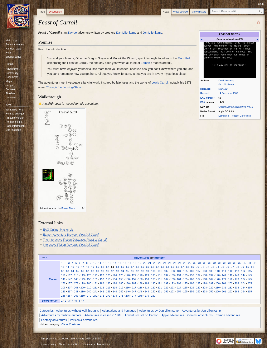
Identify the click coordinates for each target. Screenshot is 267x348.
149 (82, 279)
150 (89, 279)
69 (192, 266)
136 (192, 275)
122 (102, 275)
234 (243, 287)
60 (147, 266)
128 (140, 275)
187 (134, 283)
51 (102, 266)
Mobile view (103, 344)
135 (185, 275)
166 (192, 279)
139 (211, 275)
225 (185, 287)
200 (217, 283)
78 (237, 266)
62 (157, 266)
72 (207, 266)
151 (95, 279)
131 (159, 275)
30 (194, 263)
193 (172, 283)
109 (211, 271)
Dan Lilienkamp (226, 80)
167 (198, 279)
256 (192, 291)
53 (112, 266)
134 (179, 275)
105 (185, 271)
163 (172, 279)
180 (89, 283)
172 (230, 279)
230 (217, 287)
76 (227, 266)
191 (159, 283)
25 (169, 263)
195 (185, 283)
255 (185, 291)
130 (153, 275)
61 (152, 266)
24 (164, 263)
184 (115, 283)
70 (197, 266)
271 (95, 295)
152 (102, 279)
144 (243, 275)
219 (147, 287)
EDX (202, 102)
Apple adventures (172, 315)
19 (139, 263)
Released (205, 89)
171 (224, 279)
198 (205, 283)
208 (76, 287)
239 (82, 291)
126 (127, 275)
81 (252, 266)
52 (107, 266)
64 (167, 266)
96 (132, 271)
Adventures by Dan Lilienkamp (159, 310)
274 (115, 295)
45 (72, 266)
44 (67, 266)
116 (63, 275)
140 (217, 275)
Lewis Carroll (160, 82)
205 (250, 283)
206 (63, 287)
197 (198, 283)
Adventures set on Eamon (141, 315)
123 (108, 275)
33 (209, 263)
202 (230, 283)
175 (250, 279)
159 (147, 279)
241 (95, 291)
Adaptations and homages (119, 310)
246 (127, 291)
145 (250, 275)
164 (179, 279)
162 (166, 279)
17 (129, 263)
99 (147, 271)
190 (153, 283)
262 (230, 291)
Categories (46, 310)
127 (134, 275)
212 (102, 287)
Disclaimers (88, 344)
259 (211, 291)
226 (192, 287)
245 (121, 291)
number (210, 98)
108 (205, 271)
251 (159, 291)
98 (142, 271)
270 (89, 295)
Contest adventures (200, 315)
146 (63, 279)
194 (179, 283)
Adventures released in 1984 (103, 315)
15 (119, 263)
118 (76, 275)
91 (107, 271)
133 (172, 275)
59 (142, 266)
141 (224, 275)
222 (166, 287)
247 (134, 291)
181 (95, 283)
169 (211, 279)
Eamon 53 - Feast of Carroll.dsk (234, 115)
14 (114, 263)
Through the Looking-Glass (63, 87)
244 (115, 291)
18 (134, 263)
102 (166, 271)
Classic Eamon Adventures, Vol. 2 (235, 106)
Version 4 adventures (83, 320)
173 (237, 279)
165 (185, 279)
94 (122, 271)
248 (140, 291)
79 (242, 266)
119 (82, 275)
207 (70, 287)
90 (102, 271)
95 (127, 271)
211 (95, 287)
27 (179, 263)
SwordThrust (50, 300)
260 (217, 291)
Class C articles (71, 324)
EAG (202, 98)
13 (109, 263)
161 (159, 279)
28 (184, 263)
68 (187, 266)
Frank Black (68, 208)
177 (70, 283)
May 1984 (223, 89)
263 (237, 291)
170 (217, 279)
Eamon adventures (228, 315)
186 (127, 283)
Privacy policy (48, 344)
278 (140, 295)
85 (77, 271)
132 (166, 275)
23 (159, 263)
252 (166, 291)
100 (153, 271)
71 (202, 266)
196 (192, 283)
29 (189, 263)
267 (70, 295)
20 (144, 263)
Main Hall (184, 58)
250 (153, 291)
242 (102, 291)
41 (249, 263)
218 (140, 287)
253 (172, 291)
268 (76, 295)
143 (237, 275)
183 (108, 283)
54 (117, 266)
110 (217, 271)
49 (92, 266)
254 (179, 291)
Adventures (142, 257)
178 (76, 283)
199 (211, 283)
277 (134, 295)
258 (205, 291)
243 (108, 291)
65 (172, 266)
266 (63, 295)
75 (222, 266)
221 (159, 287)
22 (154, 263)
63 (162, 266)
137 (198, 275)
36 (224, 263)
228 (205, 287)
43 (62, 266)
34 (214, 263)
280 (153, 295)
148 (76, 279)
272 (102, 295)
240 (89, 291)
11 (99, 263)
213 (108, 287)
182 (102, 283)
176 (63, 283)
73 (212, 266)
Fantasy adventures (54, 320)
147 (70, 279)
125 (121, 275)
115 (250, 271)
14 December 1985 (228, 93)
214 (115, 287)
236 (63, 291)
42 (254, 263)
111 (224, 271)
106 (192, 271)
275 (121, 295)
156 (127, 279)
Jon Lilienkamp (226, 84)
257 (198, 291)
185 (121, 283)
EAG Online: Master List (58, 229)
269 (82, 295)
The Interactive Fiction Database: (75, 239)
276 (127, 295)
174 (243, 279)
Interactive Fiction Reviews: (71, 244)
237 (70, 291)
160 (153, 279)
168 (205, 279)
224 (179, 287)
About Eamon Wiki (69, 344)
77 (232, 266)
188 (140, 283)
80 (247, 266)
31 (199, 263)
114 (243, 271)
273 (108, 295)
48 (87, 266)
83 (67, 271)
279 (147, 295)
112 (230, 271)
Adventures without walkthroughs (77, 310)
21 (149, 263)
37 (229, 263)
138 (205, 275)
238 (76, 291)
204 (243, 283)
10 (94, 263)
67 (182, 266)
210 (89, 287)
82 (62, 271)
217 (134, 287)
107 (198, 271)
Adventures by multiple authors (61, 315)
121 (95, 275)
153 (108, 279)
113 (237, 271)
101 (159, 271)
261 (224, 291)
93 (117, 271)
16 (124, 263)
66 (177, 266)
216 (127, 287)
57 (132, 266)
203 (237, 283)
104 (179, 271)
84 (72, 271)
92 (112, 271)
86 (82, 271)
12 (104, 263)
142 (230, 275)
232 (230, 287)
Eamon (72, 32)
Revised (204, 93)
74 (217, 266)
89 (97, 271)
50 (97, 266)
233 (237, 287)
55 (122, 266)
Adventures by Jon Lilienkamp (201, 310)
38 (234, 263)
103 (172, 271)
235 (250, 287)
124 (115, 275)
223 (172, 287)
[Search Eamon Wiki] (237, 11)
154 (115, 279)
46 (77, 266)
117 (70, 275)
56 (127, 266)
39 (239, 263)
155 (121, 279)
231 (224, 287)
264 (243, 291)
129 (147, 275)
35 (219, 263)
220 (153, 287)
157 (134, 279)
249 (147, 291)
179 (82, 283)
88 (92, 271)
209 (82, 287)
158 (140, 279)
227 (198, 287)
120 (89, 275)
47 (82, 266)
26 (174, 263)
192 (166, 283)
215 (121, 287)
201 (224, 283)
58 (137, 266)
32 (204, 263)
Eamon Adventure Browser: (71, 234)
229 (211, 287)
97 (137, 271)
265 (250, 291)
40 (244, 263)
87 (87, 271)
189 (147, 283)
